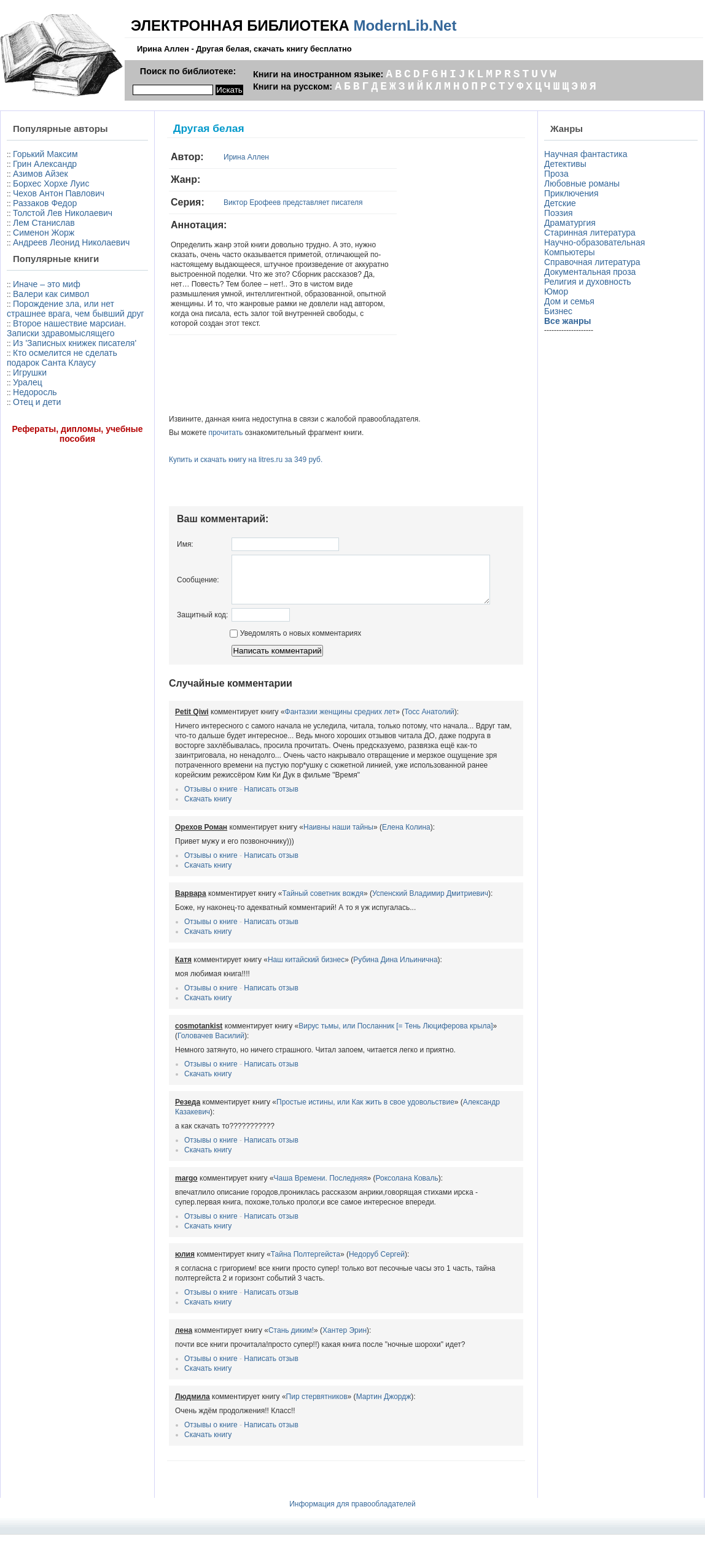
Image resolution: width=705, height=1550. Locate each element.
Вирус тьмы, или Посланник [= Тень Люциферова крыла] (395, 1041)
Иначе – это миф (46, 284)
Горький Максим (45, 154)
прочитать (225, 432)
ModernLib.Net (404, 25)
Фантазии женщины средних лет (340, 727)
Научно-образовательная (594, 242)
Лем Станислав (44, 223)
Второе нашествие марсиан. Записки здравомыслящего (66, 328)
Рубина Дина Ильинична (395, 975)
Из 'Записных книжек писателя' (74, 343)
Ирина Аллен (246, 157)
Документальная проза (590, 272)
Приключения (571, 193)
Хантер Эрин (344, 1345)
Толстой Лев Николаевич (62, 213)
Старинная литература (590, 232)
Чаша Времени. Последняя (320, 1193)
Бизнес (558, 311)
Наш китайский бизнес (306, 975)
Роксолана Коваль (407, 1193)
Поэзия (558, 213)
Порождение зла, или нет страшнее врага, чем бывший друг (75, 308)
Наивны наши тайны (338, 842)
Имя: (185, 544)
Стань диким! (291, 1345)
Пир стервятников (317, 1412)
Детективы (565, 164)
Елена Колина (406, 842)
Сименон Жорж (43, 232)
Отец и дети (37, 402)
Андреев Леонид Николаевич (71, 242)
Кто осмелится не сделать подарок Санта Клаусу (62, 358)
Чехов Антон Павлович (58, 193)
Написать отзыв (271, 804)
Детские (560, 203)
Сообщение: (198, 584)
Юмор (556, 291)
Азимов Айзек (40, 174)
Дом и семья (569, 301)
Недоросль (35, 392)
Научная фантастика (586, 154)
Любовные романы (582, 183)
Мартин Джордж (383, 1412)
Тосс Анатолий (429, 727)
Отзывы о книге (211, 804)
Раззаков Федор (45, 203)
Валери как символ (51, 294)
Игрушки (30, 372)
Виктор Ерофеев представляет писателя (293, 202)
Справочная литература (592, 262)
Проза (556, 174)
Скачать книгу (208, 814)
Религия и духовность (587, 282)
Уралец (27, 382)
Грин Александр (45, 164)
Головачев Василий (210, 1051)
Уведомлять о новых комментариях (290, 648)
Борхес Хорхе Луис (51, 183)
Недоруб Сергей (377, 1269)
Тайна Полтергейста (305, 1269)
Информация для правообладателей (352, 1519)
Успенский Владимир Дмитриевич (430, 908)
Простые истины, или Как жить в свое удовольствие (365, 1117)
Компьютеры (569, 252)
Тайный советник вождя (323, 908)
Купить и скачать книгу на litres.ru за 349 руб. (245, 459)
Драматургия (570, 223)
